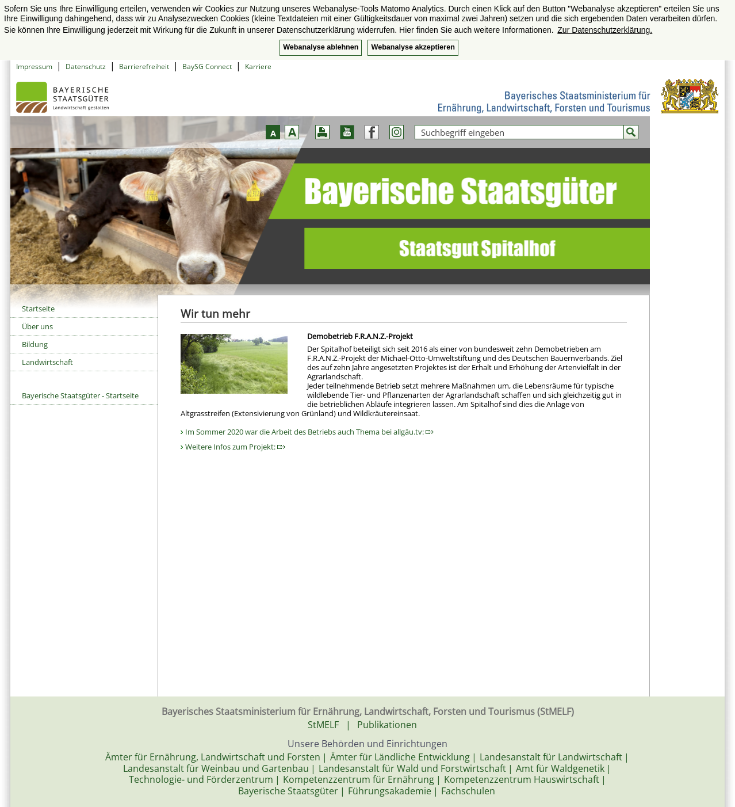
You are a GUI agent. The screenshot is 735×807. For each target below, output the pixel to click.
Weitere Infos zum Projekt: (235, 446)
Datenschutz (86, 66)
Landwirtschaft (47, 362)
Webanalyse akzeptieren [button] (412, 47)
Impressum (34, 66)
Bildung (35, 344)
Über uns (37, 326)
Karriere (258, 66)
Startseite (38, 308)
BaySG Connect (207, 66)
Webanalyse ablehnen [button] (320, 47)
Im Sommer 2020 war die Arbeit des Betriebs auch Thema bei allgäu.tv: (309, 432)
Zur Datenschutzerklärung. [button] (604, 30)
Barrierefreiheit (144, 66)
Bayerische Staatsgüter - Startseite (80, 395)
